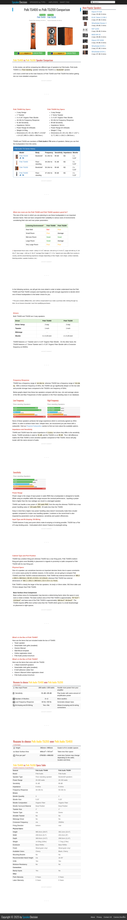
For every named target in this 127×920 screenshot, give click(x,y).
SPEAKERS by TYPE (38, 2)
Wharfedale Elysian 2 (99, 23)
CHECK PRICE (30, 53)
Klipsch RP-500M (98, 40)
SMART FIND (64, 2)
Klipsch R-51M (97, 12)
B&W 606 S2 (96, 35)
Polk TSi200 (23, 167)
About (93, 917)
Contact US (108, 917)
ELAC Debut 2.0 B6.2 (99, 17)
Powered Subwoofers (34, 426)
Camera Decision (120, 917)
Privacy (99, 917)
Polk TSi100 (23, 156)
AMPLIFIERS (53, 2)
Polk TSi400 (23, 162)
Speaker (19, 2)
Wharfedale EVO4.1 (99, 52)
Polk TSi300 (23, 173)
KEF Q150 (95, 29)
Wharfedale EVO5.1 (99, 46)
